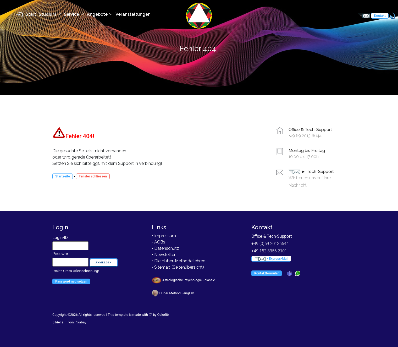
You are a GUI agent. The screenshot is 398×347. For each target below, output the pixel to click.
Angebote (100, 14)
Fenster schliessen (93, 176)
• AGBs (158, 242)
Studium (50, 14)
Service (74, 14)
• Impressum (164, 235)
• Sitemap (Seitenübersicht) (178, 267)
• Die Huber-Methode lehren (178, 260)
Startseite (62, 176)
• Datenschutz (165, 248)
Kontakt (379, 16)
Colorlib (163, 315)
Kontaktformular (266, 273)
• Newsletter (163, 254)
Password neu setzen (71, 281)
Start (31, 14)
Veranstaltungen (133, 14)
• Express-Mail (271, 259)
